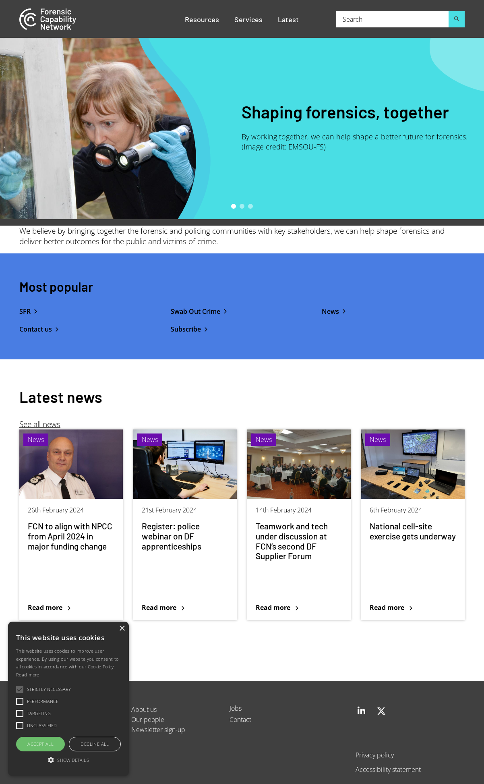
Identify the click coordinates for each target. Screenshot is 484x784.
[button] (68, 760)
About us (144, 709)
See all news (39, 424)
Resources (202, 19)
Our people (147, 719)
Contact (240, 719)
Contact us (35, 329)
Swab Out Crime (195, 311)
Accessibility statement (388, 769)
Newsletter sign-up (158, 729)
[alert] (68, 699)
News (330, 311)
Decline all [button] (95, 744)
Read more (27, 675)
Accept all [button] (40, 744)
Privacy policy (375, 755)
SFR (25, 311)
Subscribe (186, 329)
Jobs (236, 708)
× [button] (122, 629)
